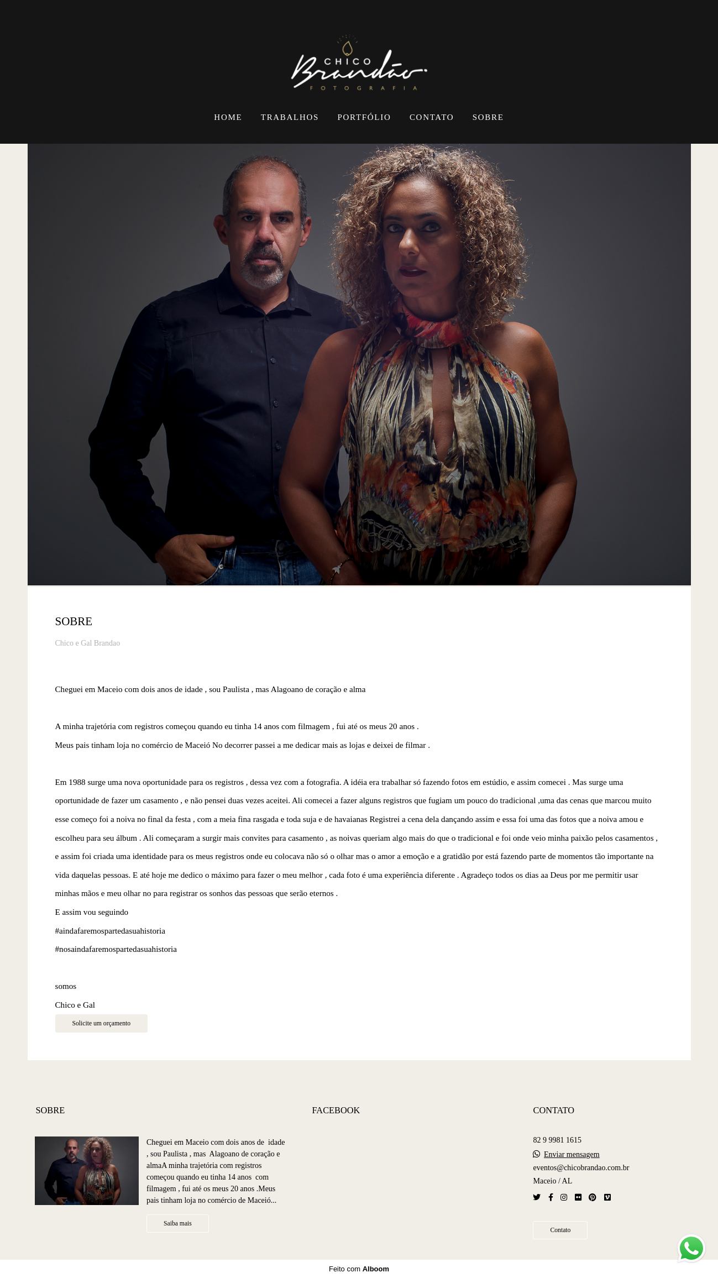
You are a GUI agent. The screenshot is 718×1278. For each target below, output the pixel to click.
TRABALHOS (290, 117)
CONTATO (432, 117)
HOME (228, 117)
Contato (560, 1230)
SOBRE (488, 117)
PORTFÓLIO (364, 117)
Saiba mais (178, 1223)
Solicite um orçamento (101, 1023)
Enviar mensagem (572, 1155)
